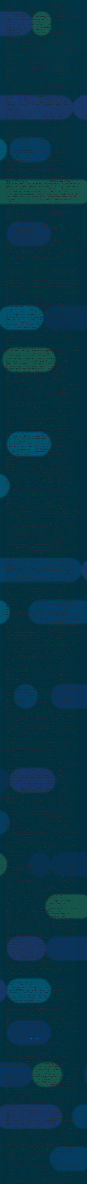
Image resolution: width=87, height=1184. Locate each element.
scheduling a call (35, 1038)
